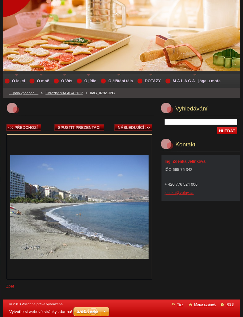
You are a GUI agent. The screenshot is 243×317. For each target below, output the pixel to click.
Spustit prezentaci (79, 127)
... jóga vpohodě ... (23, 93)
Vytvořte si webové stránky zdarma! (40, 311)
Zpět (10, 286)
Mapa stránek (205, 304)
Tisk (180, 304)
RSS (230, 304)
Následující (134, 127)
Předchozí (23, 127)
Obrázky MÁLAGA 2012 (64, 93)
